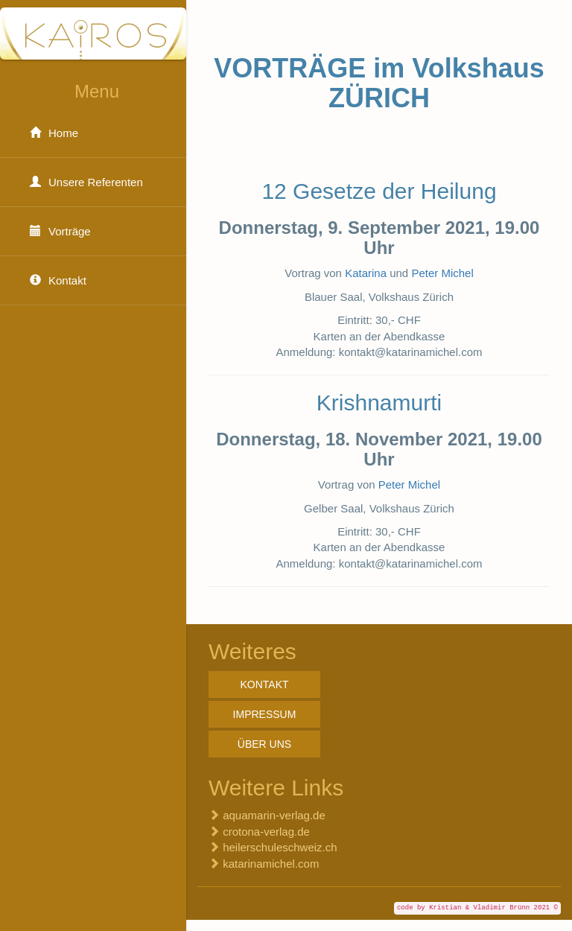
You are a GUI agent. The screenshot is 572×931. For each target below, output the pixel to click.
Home (50, 133)
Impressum (264, 714)
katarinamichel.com (271, 863)
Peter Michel (442, 273)
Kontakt (54, 280)
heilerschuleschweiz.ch (280, 847)
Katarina (366, 273)
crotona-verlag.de (266, 831)
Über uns (264, 744)
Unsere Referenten (82, 182)
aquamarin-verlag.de (274, 815)
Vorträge (56, 231)
